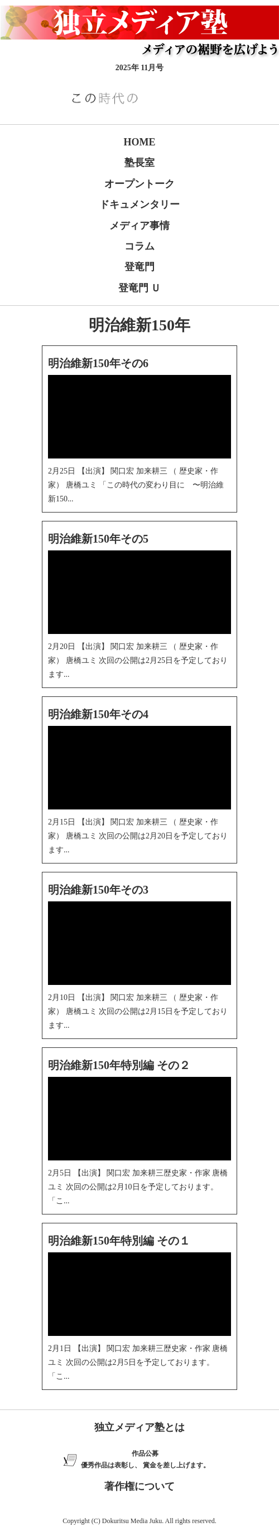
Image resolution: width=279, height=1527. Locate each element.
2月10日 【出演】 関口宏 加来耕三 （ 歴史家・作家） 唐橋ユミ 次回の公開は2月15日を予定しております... (138, 1011)
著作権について (139, 1486)
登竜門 (139, 266)
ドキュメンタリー (139, 204)
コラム (139, 246)
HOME (140, 142)
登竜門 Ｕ (139, 288)
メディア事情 (139, 225)
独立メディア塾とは (139, 1427)
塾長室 (139, 162)
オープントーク (139, 183)
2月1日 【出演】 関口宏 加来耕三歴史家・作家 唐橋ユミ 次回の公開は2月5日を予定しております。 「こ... (138, 1362)
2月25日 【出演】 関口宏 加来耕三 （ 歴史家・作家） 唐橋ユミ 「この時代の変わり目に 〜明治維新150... (136, 485)
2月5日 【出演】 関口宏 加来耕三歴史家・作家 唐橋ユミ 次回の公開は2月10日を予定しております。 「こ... (138, 1187)
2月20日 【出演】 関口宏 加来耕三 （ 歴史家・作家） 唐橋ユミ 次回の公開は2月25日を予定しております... (138, 660)
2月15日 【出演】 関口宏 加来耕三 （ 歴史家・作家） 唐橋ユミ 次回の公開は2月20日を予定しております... (138, 836)
